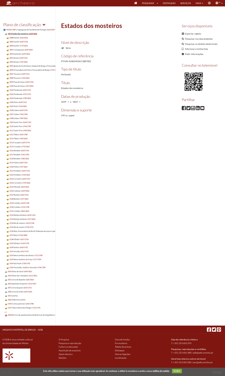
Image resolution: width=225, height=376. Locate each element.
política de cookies (161, 371)
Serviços (185, 3)
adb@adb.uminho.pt (203, 352)
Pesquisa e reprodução (70, 343)
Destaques (169, 3)
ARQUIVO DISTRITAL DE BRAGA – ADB (22, 329)
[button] (158, 3)
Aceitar (177, 371)
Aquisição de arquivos (70, 350)
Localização (120, 357)
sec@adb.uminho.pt (203, 362)
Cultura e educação (68, 346)
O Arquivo (64, 339)
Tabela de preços (123, 346)
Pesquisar (148, 3)
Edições (62, 357)
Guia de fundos (122, 339)
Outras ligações (122, 354)
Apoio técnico (66, 354)
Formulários (121, 343)
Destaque (119, 350)
